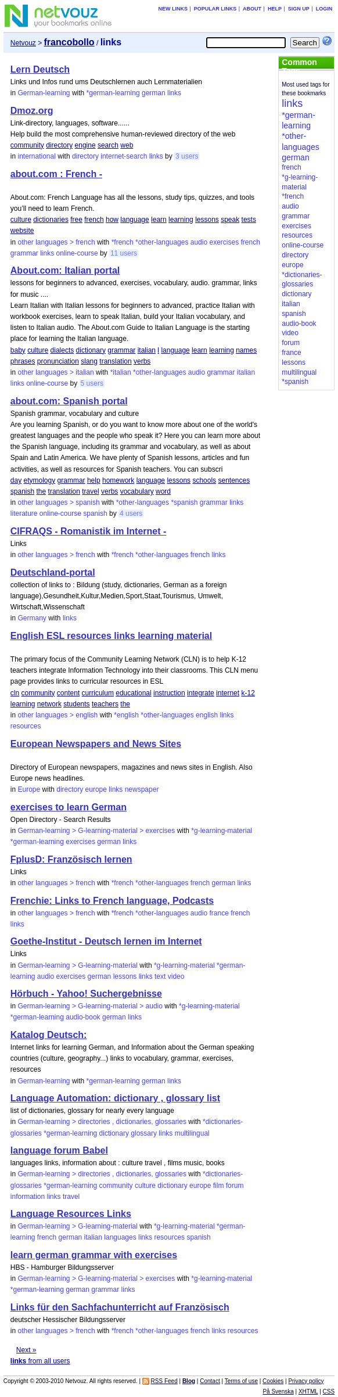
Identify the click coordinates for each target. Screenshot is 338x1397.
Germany (32, 618)
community (27, 145)
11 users (123, 253)
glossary (144, 1133)
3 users (186, 156)
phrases (22, 361)
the (41, 491)
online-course (77, 253)
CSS (329, 1391)
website (22, 231)
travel (90, 491)
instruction (169, 693)
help (93, 480)
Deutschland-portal (52, 572)
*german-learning (113, 93)
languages (120, 1237)
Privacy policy (305, 1381)
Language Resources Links (70, 1214)
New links (173, 9)
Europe (29, 789)
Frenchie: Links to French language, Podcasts (112, 901)
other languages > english (58, 715)
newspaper (142, 789)
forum (235, 1185)
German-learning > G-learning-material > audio (90, 1006)
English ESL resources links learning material (111, 636)
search (108, 145)
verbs (142, 361)
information (27, 1197)
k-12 (247, 693)
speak (230, 220)
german (154, 93)
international (37, 156)
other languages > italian (56, 372)
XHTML (308, 1391)
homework (118, 480)
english (207, 715)
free (76, 220)
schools (204, 480)
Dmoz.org (31, 111)
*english (126, 715)
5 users (92, 383)
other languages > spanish (59, 502)
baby (18, 350)
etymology (40, 480)
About (252, 9)
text (160, 976)
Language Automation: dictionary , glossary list (115, 1098)
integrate (200, 693)
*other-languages (161, 242)
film (218, 1185)
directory (59, 145)
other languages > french (56, 242)
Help (275, 9)
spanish (22, 491)
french (93, 220)
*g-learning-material (221, 831)
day (15, 480)
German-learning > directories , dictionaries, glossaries (102, 1122)
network (49, 704)
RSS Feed (164, 1381)
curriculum (98, 693)
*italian (120, 372)
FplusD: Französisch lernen (71, 859)
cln (14, 693)
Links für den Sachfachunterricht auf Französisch (119, 1307)
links (174, 93)
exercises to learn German (68, 807)
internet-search (123, 156)
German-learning (44, 93)
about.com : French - (56, 174)
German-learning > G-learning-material (78, 965)
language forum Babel (59, 1150)
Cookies (273, 1381)
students (76, 704)
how (112, 220)
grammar (24, 253)
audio (198, 242)
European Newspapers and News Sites (95, 744)
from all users (40, 1361)
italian (147, 350)
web (126, 145)
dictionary (91, 350)
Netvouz (23, 43)
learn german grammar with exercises (93, 1255)
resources (25, 726)
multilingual (192, 1133)
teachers (105, 704)
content (68, 693)
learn (159, 220)
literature (24, 513)
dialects (62, 350)
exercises (224, 242)
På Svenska (278, 1391)
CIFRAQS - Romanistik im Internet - (88, 531)
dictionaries (51, 220)
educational (133, 693)
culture (20, 220)
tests (249, 220)
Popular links (215, 9)
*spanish (184, 502)
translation (115, 361)
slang (89, 361)
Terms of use (241, 1381)
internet (227, 693)
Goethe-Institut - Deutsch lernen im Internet (106, 941)
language (134, 220)
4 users (131, 513)
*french (123, 242)
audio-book (83, 1017)
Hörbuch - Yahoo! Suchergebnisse (86, 994)
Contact (210, 1381)
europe (96, 789)
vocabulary (137, 491)
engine (85, 145)
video (176, 976)
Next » (26, 1350)
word (163, 491)
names (246, 350)
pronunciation (58, 361)
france (218, 913)
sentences (234, 480)
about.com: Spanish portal (69, 401)
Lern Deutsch (40, 69)
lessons (207, 220)
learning (180, 220)
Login (324, 9)
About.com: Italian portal (65, 270)
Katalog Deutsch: (48, 1035)
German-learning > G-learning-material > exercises (96, 831)
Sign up (299, 9)
